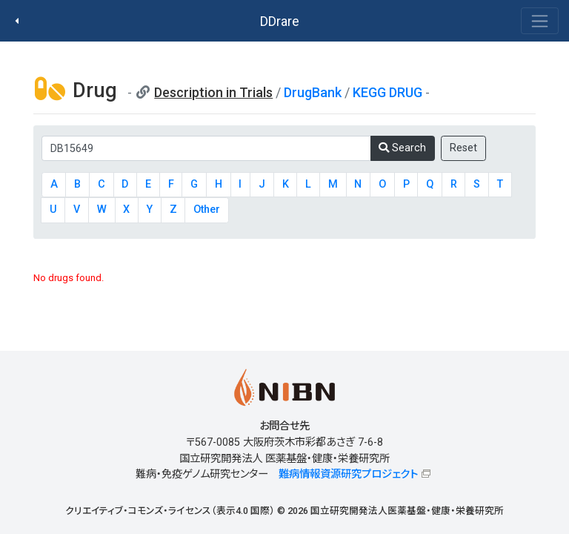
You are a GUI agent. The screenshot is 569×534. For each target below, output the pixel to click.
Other (206, 209)
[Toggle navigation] (540, 20)
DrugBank (313, 92)
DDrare (279, 21)
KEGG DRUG (387, 92)
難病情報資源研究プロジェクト (348, 474)
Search (402, 148)
